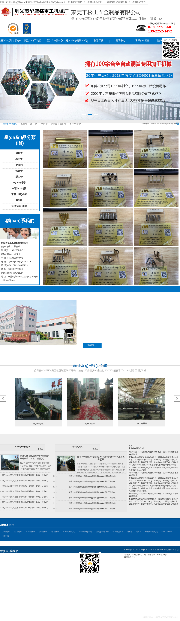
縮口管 (33, 124)
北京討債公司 (117, 532)
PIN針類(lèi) (30, 532)
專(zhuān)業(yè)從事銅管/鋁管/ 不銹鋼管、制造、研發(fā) (25, 486)
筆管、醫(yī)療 (19, 194)
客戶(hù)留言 (142, 40)
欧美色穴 (128, 557)
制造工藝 (98, 40)
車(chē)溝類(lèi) (69, 532)
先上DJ (138, 532)
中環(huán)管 (19, 188)
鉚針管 (54, 124)
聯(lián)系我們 (139, 2)
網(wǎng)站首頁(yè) (10, 40)
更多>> (40, 449)
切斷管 (24, 124)
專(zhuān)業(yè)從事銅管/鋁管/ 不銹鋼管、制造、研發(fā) (25, 502)
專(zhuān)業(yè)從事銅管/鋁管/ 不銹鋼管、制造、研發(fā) (25, 508)
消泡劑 (129, 532)
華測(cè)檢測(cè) (151, 532)
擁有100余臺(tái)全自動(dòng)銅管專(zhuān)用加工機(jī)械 (92, 476)
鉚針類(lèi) (43, 532)
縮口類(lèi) (18, 532)
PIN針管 (44, 124)
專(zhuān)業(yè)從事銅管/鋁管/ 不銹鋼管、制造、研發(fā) (25, 480)
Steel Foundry (167, 532)
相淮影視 (5, 536)
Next (169, 81)
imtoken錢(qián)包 (85, 532)
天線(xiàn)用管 (19, 206)
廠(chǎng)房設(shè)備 (117, 2)
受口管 (63, 124)
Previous (11, 81)
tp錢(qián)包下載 (102, 532)
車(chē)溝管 (75, 124)
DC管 (19, 200)
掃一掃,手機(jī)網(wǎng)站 (94, 576)
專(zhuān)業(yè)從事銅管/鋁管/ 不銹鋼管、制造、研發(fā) (25, 491)
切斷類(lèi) (6, 532)
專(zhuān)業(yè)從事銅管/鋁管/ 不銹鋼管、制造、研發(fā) (25, 497)
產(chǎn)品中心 (94, 2)
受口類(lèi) (55, 532)
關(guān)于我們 (75, 2)
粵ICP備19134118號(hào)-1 (167, 617)
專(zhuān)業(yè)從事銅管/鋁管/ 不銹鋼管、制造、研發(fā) (25, 475)
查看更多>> (92, 345)
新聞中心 (120, 40)
